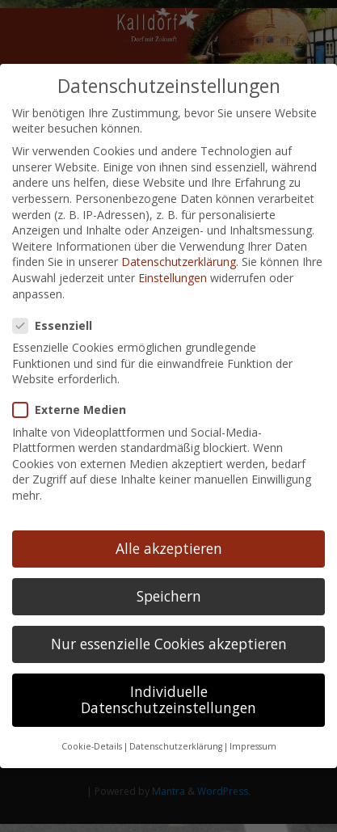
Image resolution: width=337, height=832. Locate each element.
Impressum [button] (253, 742)
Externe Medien (76, 405)
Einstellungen (172, 273)
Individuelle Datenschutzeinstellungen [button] (168, 695)
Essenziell (59, 321)
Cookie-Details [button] (91, 742)
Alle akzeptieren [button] (169, 544)
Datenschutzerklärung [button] (175, 742)
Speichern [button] (169, 592)
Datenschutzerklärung (178, 257)
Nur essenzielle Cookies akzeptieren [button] (169, 639)
